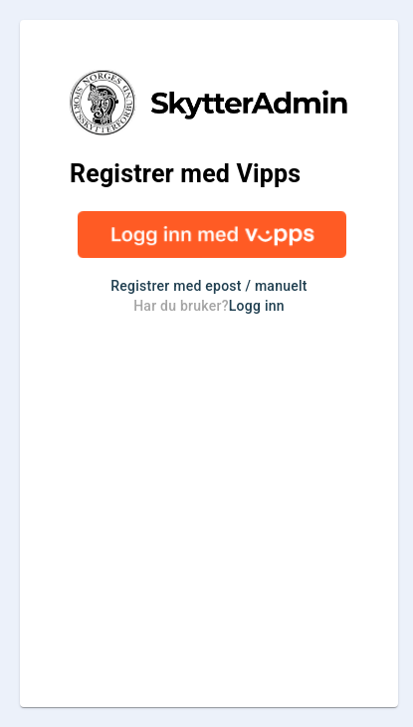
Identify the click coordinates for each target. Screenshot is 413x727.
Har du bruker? (209, 306)
